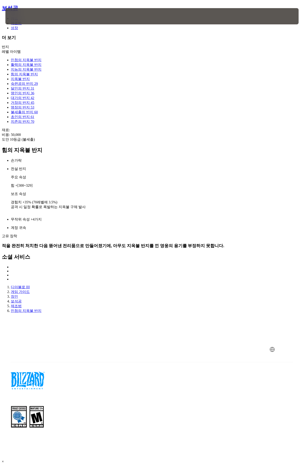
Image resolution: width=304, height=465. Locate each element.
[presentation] (19, 16)
